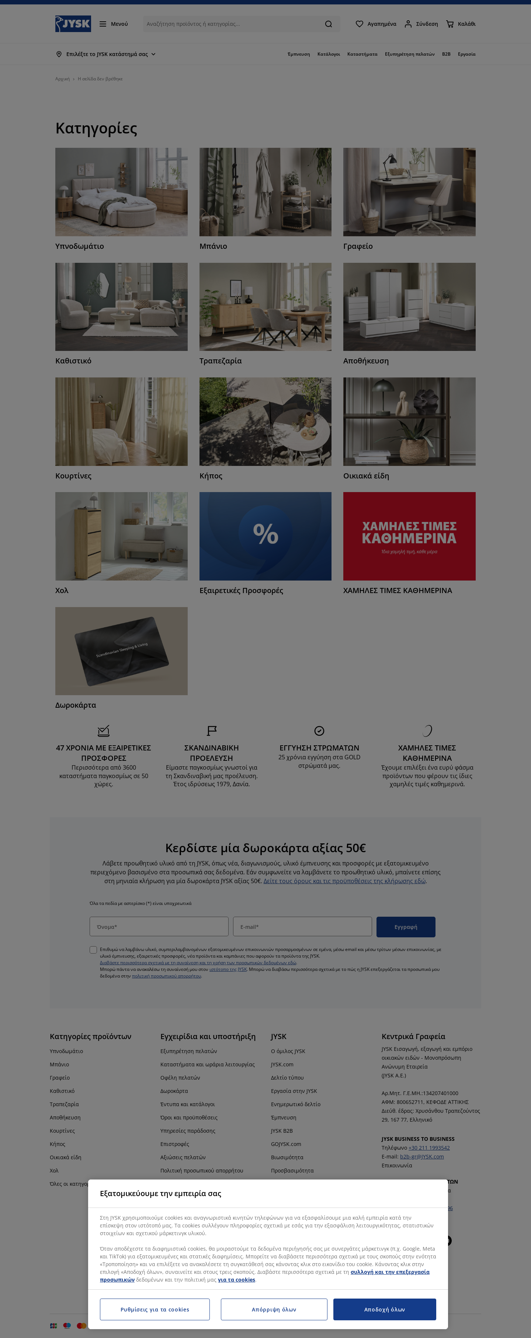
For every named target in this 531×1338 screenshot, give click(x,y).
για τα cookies (236, 1279)
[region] (268, 1254)
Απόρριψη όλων (274, 1309)
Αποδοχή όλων (384, 1309)
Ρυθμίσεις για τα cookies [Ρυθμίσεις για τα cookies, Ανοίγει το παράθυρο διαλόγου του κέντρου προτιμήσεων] (155, 1309)
